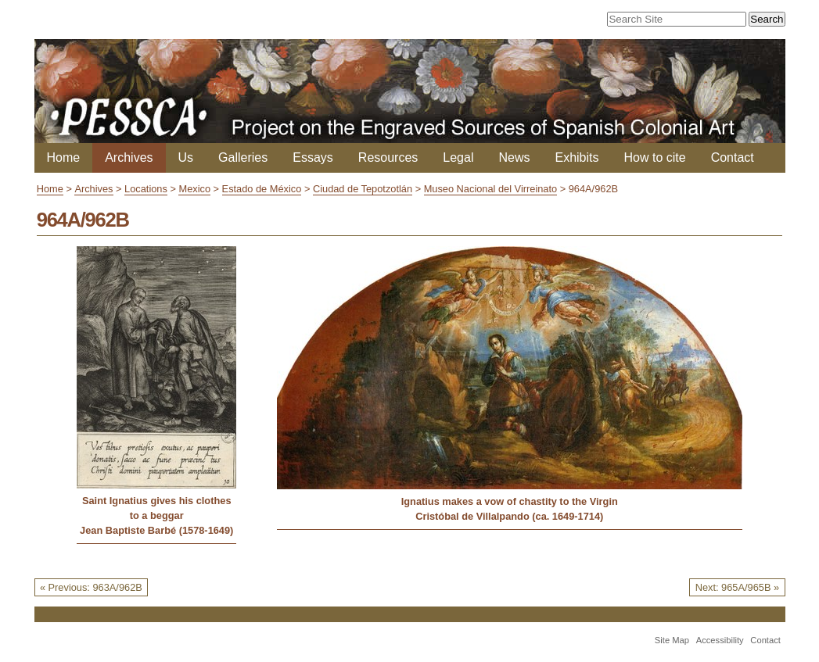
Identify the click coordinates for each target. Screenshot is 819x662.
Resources (388, 157)
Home (64, 157)
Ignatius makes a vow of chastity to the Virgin (509, 501)
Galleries (243, 157)
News (514, 157)
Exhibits (576, 157)
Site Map (672, 640)
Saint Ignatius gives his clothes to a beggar (157, 508)
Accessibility (720, 640)
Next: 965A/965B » (737, 587)
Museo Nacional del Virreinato (490, 189)
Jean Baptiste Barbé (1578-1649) (156, 530)
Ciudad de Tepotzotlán (362, 189)
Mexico (194, 189)
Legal (458, 157)
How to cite (655, 157)
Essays (313, 157)
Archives (129, 157)
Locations (145, 189)
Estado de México (262, 189)
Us (186, 157)
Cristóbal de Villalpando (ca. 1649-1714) (509, 516)
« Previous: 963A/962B (91, 587)
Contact (732, 157)
